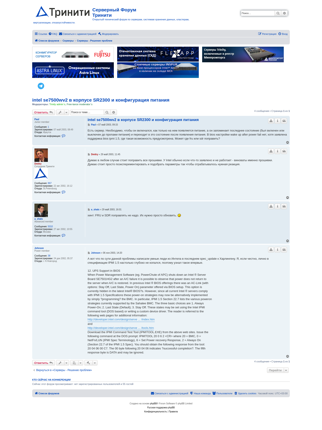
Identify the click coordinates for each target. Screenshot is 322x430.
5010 (50, 226)
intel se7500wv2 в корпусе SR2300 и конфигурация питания (100, 99)
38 (49, 256)
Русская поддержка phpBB (161, 407)
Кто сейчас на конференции (51, 379)
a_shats (38, 219)
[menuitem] (52, 34)
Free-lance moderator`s (79, 104)
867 (50, 183)
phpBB (153, 403)
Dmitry (38, 164)
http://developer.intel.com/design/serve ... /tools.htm (121, 328)
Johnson (39, 248)
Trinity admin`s (57, 104)
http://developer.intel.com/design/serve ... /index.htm (121, 319)
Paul (36, 119)
